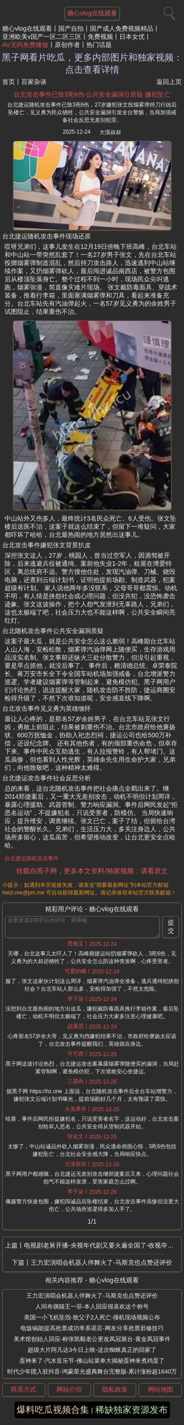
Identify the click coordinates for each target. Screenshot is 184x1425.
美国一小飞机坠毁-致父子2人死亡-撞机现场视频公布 (92, 1317)
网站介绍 (69, 1389)
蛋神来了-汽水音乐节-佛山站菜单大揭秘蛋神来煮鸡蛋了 (92, 1360)
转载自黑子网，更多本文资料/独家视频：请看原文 (91, 871)
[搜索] (168, 11)
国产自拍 (71, 28)
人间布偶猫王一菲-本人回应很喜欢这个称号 (92, 1306)
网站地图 (160, 1389)
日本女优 (132, 36)
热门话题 (99, 44)
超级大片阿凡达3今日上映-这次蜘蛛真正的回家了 (92, 1349)
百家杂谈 (34, 81)
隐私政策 (114, 1389)
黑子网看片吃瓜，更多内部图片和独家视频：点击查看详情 (92, 63)
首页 (8, 81)
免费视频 (100, 36)
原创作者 (67, 44)
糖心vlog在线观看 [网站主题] (92, 13)
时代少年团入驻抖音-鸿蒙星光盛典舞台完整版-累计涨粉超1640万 (92, 1371)
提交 (171, 926)
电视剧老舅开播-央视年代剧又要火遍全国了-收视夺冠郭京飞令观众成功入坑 (102, 1245)
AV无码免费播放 (25, 44)
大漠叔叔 (110, 132)
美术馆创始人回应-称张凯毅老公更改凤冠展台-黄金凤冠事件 (92, 1339)
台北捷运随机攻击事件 (32, 858)
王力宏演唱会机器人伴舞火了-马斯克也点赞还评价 (101, 1262)
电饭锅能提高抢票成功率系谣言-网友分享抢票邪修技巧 (91, 1328)
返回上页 (169, 81)
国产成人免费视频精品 (121, 28)
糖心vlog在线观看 (27, 28)
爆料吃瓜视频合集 (53, 1410)
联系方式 (23, 1389)
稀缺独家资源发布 (131, 1410)
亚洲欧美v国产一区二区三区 (41, 36)
